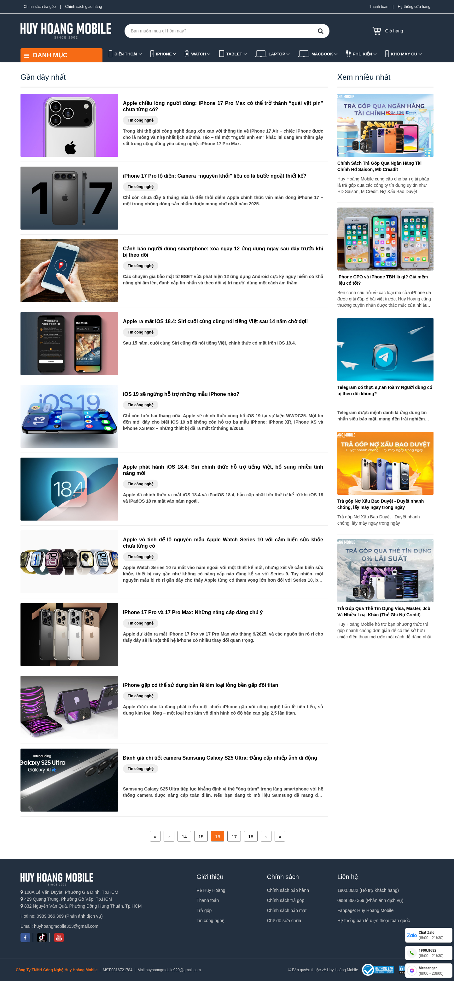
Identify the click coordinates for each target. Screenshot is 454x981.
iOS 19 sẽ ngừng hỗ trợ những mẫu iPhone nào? (181, 394)
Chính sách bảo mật (287, 910)
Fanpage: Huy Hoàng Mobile (365, 910)
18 (250, 836)
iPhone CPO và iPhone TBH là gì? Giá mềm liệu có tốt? (382, 280)
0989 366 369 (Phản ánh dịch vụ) (370, 900)
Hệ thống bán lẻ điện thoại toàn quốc (373, 920)
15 (201, 836)
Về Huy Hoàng (210, 890)
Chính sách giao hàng (83, 6)
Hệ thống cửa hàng (414, 6)
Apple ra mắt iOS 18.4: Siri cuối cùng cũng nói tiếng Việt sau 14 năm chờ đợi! (215, 321)
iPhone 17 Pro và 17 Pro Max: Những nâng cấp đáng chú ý (193, 612)
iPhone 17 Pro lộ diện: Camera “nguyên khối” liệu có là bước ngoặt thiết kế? (214, 176)
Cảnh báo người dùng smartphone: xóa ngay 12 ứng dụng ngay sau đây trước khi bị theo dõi (223, 252)
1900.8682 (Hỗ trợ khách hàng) (368, 890)
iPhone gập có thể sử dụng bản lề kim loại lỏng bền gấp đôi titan (200, 685)
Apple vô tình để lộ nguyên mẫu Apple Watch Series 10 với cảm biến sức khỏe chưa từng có (223, 543)
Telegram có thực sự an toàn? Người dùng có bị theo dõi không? (384, 390)
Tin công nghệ (210, 920)
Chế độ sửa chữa (284, 920)
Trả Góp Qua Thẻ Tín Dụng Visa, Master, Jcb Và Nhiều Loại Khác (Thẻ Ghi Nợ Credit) (383, 611)
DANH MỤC (45, 55)
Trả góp (204, 910)
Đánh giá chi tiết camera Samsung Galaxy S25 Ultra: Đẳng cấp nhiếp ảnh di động (220, 758)
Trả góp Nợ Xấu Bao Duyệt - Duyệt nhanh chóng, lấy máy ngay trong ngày (380, 504)
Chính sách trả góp (40, 6)
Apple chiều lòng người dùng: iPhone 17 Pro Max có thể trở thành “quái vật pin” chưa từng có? (223, 106)
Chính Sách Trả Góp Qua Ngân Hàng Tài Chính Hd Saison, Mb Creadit (379, 166)
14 (184, 836)
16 (217, 836)
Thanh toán (378, 6)
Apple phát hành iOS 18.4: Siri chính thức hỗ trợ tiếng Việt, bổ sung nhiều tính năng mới (223, 470)
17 (234, 836)
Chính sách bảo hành (288, 890)
